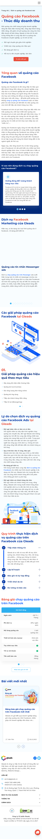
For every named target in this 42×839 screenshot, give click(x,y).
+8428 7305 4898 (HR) (12, 798)
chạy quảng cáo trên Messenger (19, 312)
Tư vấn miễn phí (21, 59)
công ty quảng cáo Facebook (17, 137)
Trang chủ (5, 10)
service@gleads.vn (10, 795)
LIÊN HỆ (4, 791)
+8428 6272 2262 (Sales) (13, 800)
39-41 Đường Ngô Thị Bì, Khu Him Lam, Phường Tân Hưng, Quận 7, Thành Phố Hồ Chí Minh (21, 805)
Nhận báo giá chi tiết (21, 701)
